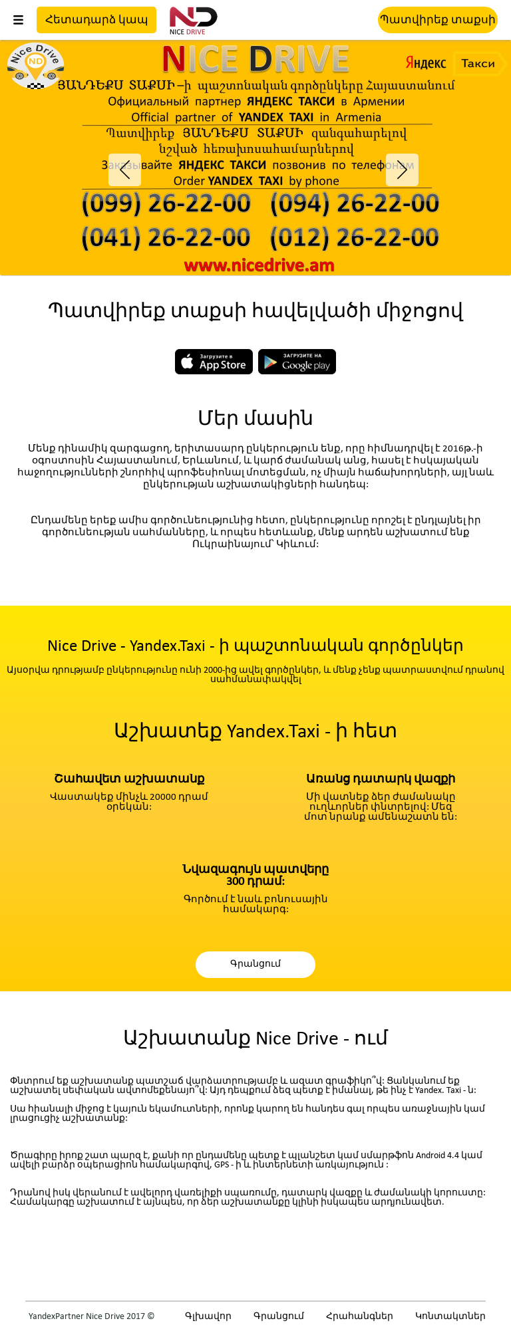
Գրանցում (255, 964)
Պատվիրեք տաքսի (438, 20)
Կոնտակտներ (450, 1317)
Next (392, 162)
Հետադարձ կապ (96, 20)
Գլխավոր (208, 1317)
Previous (118, 162)
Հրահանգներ (359, 1317)
